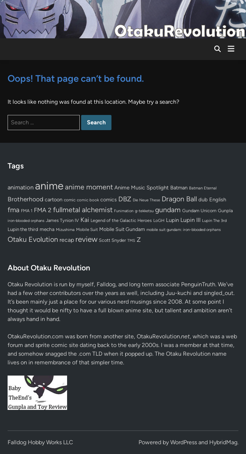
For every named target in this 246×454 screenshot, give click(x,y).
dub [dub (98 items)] (203, 199)
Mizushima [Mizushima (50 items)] (65, 229)
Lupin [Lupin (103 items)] (172, 220)
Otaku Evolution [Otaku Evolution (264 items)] (33, 239)
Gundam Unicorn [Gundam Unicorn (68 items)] (199, 210)
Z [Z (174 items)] (139, 239)
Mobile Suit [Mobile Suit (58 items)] (87, 229)
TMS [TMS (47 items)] (131, 240)
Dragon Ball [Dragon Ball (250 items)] (179, 198)
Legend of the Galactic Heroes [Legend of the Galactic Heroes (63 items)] (121, 220)
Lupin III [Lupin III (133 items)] (190, 220)
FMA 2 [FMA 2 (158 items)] (43, 210)
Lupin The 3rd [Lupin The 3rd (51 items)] (214, 220)
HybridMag (223, 442)
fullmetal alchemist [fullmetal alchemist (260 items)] (83, 209)
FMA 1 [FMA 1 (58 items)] (26, 210)
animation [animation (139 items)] (21, 187)
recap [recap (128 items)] (67, 239)
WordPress (183, 442)
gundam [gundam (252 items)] (168, 209)
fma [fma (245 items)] (13, 210)
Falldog (106, 284)
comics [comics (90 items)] (108, 200)
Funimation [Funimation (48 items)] (123, 211)
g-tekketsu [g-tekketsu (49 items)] (144, 211)
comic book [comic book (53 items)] (88, 199)
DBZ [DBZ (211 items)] (124, 199)
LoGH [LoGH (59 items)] (158, 220)
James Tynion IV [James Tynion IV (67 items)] (62, 220)
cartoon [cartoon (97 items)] (53, 199)
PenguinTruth (198, 284)
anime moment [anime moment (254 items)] (89, 187)
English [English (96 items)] (217, 199)
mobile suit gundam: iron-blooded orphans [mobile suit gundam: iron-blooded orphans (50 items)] (183, 229)
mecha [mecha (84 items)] (47, 229)
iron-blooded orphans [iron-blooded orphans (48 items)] (26, 220)
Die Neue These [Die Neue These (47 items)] (146, 200)
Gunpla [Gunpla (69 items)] (225, 210)
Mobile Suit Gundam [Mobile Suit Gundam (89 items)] (122, 229)
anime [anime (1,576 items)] (49, 185)
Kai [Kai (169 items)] (84, 219)
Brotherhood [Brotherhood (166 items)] (25, 199)
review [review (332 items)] (86, 239)
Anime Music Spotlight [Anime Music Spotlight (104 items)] (141, 187)
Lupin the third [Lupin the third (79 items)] (23, 229)
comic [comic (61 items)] (69, 199)
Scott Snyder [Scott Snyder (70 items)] (112, 240)
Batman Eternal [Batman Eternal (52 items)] (202, 187)
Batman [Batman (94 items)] (179, 187)
